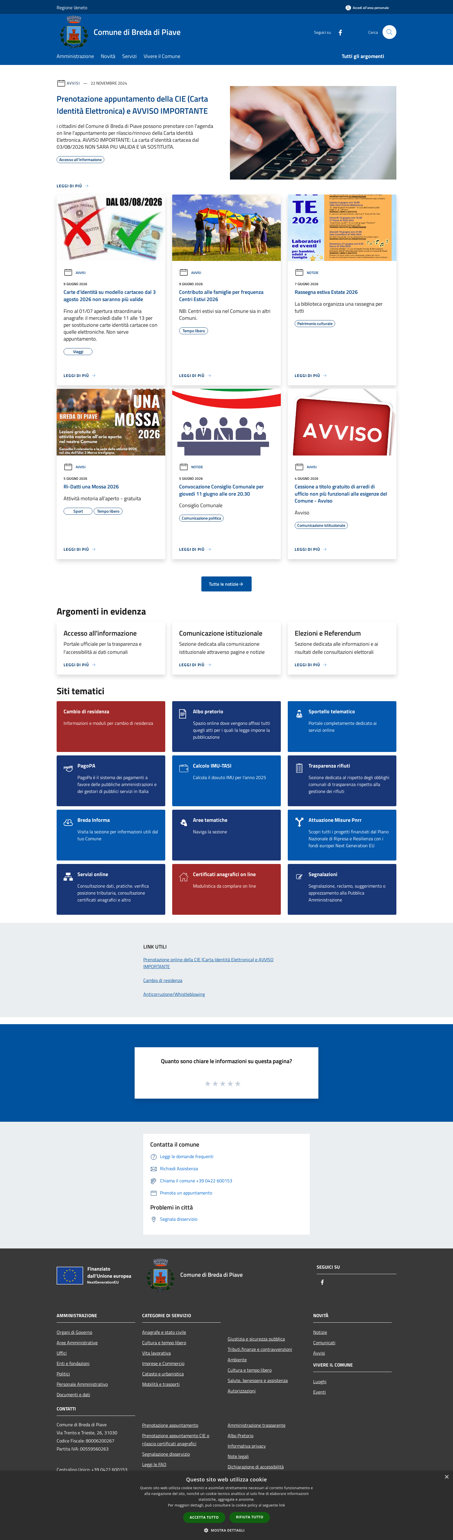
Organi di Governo (74, 1332)
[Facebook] (338, 32)
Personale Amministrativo (82, 1384)
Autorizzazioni (242, 1390)
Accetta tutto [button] (204, 1517)
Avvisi (73, 83)
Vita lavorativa (156, 1352)
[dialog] (226, 1505)
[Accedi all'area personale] (367, 7)
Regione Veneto (72, 7)
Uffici (62, 1352)
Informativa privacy (247, 1445)
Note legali (238, 1456)
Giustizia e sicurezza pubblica (256, 1338)
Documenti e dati (73, 1394)
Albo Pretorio (240, 1435)
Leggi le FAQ (154, 1464)
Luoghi (319, 1381)
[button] (226, 1530)
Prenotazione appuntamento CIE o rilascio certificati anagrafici (175, 1439)
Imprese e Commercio (163, 1363)
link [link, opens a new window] (282, 1505)
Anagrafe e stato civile (164, 1332)
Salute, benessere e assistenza (258, 1380)
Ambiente (237, 1359)
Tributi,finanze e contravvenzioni (260, 1349)
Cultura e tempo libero (164, 1342)
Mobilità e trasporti (161, 1384)
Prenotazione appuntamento (170, 1425)
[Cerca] (389, 32)
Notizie (307, 272)
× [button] (446, 1477)
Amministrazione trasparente (256, 1425)
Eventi (319, 1391)
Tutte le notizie (226, 583)
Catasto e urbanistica (163, 1373)
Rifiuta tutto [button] (249, 1517)
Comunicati (324, 1342)
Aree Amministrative (77, 1342)
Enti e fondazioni (73, 1363)
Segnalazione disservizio (166, 1454)
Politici (63, 1373)
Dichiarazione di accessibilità (256, 1466)
